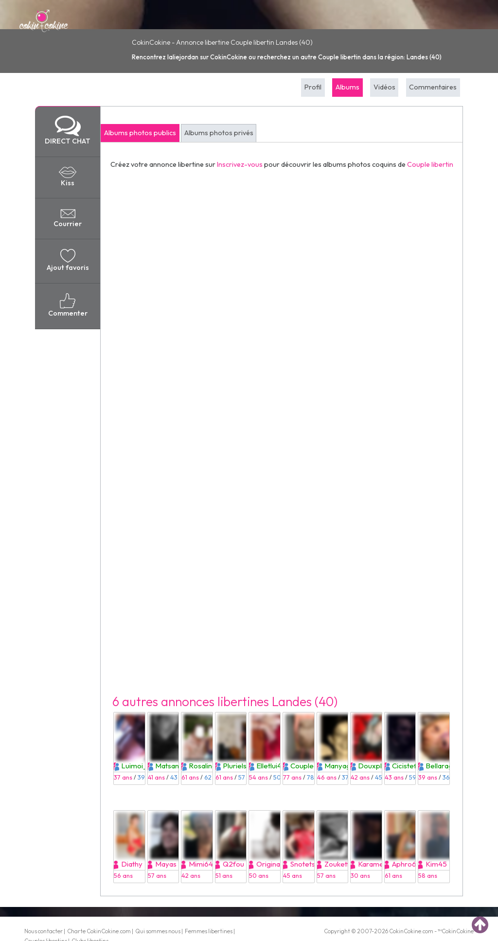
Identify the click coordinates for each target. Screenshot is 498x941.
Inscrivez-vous (240, 164)
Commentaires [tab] (433, 87)
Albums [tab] (347, 87)
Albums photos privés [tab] (218, 132)
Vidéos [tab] (384, 87)
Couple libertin (430, 164)
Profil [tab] (312, 87)
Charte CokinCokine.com (99, 931)
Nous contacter (43, 931)
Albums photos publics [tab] (140, 132)
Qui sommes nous (157, 931)
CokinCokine (405, 931)
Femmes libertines (208, 931)
